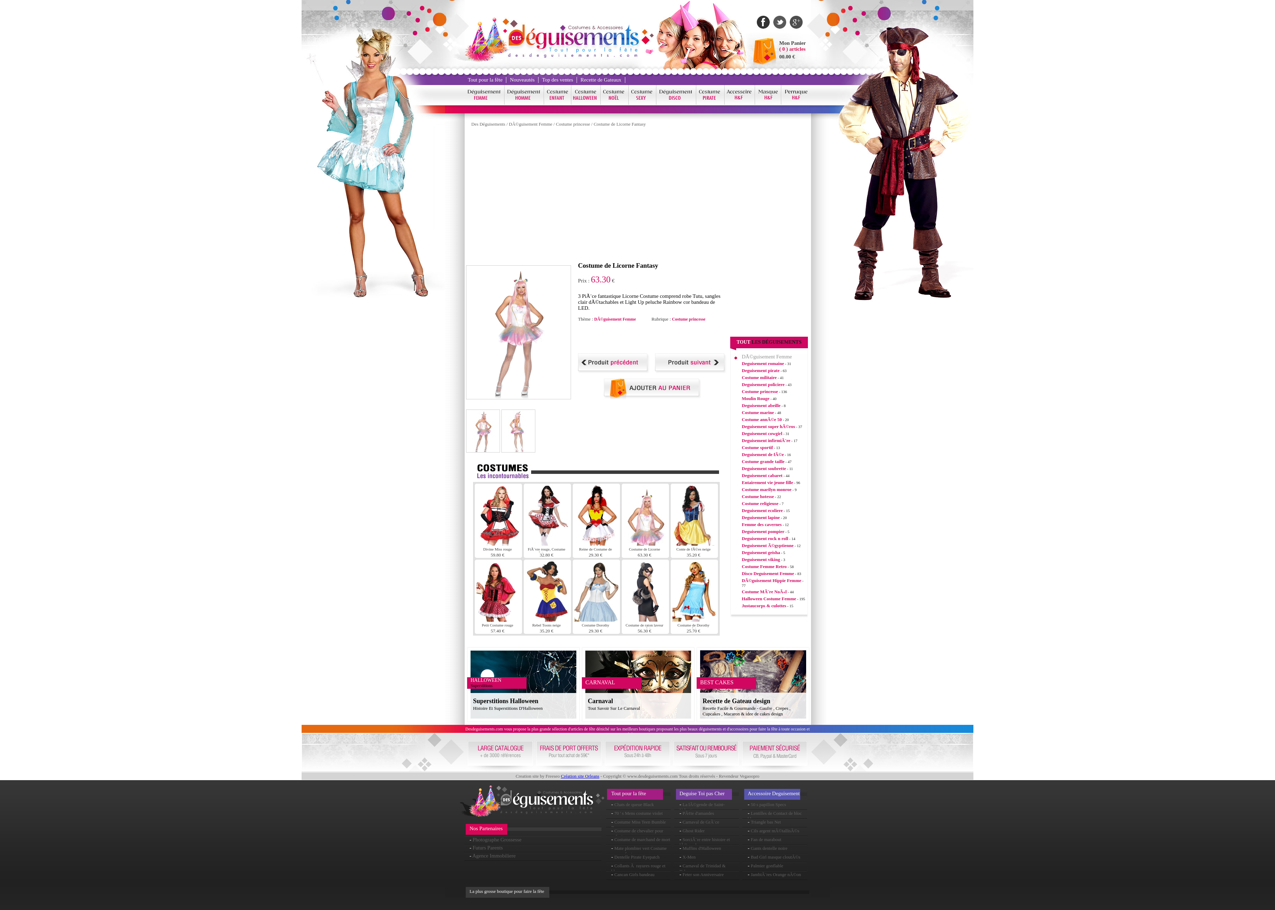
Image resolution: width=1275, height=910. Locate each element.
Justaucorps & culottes (764, 605)
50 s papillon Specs (768, 804)
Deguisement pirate (761, 370)
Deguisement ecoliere (762, 510)
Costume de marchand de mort (642, 839)
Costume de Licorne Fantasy (620, 124)
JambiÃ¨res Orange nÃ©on (776, 874)
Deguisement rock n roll (765, 538)
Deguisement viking (761, 559)
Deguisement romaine (763, 363)
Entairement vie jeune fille (767, 482)
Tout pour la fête (485, 80)
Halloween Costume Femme (769, 598)
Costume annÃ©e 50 (762, 419)
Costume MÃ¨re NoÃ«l (764, 591)
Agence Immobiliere (494, 856)
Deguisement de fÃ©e (763, 454)
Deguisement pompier (763, 531)
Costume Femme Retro (764, 566)
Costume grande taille (763, 461)
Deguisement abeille (761, 405)
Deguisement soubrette (764, 468)
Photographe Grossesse (497, 839)
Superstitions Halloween (505, 701)
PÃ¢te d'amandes (698, 813)
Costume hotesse (758, 496)
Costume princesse (573, 124)
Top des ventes (557, 80)
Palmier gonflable (767, 865)
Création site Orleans (580, 776)
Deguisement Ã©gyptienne (768, 545)
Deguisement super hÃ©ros (768, 426)
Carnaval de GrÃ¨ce (701, 822)
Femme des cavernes (762, 524)
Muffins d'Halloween (702, 848)
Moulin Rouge (755, 398)
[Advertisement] (660, 337)
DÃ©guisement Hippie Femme (771, 580)
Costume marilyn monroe (766, 489)
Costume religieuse (760, 503)
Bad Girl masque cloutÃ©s (776, 857)
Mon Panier (792, 43)
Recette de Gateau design (736, 701)
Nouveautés (522, 80)
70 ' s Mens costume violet (638, 813)
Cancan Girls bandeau (634, 874)
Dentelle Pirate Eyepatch (637, 857)
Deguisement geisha (761, 552)
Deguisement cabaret (762, 475)
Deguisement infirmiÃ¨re (766, 440)
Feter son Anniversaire (703, 874)
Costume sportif (757, 447)
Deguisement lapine (761, 517)
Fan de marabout (766, 839)
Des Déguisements (488, 124)
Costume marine (758, 412)
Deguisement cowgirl (762, 433)
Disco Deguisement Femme (768, 573)
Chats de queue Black (634, 804)
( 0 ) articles (792, 49)
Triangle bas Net (766, 822)
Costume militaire (759, 377)
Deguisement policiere (763, 384)
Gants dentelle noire (769, 848)
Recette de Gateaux (600, 80)
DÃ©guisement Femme (530, 124)
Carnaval (600, 701)
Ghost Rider (694, 830)
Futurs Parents (488, 847)
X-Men (689, 857)
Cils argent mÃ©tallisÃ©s (775, 830)
